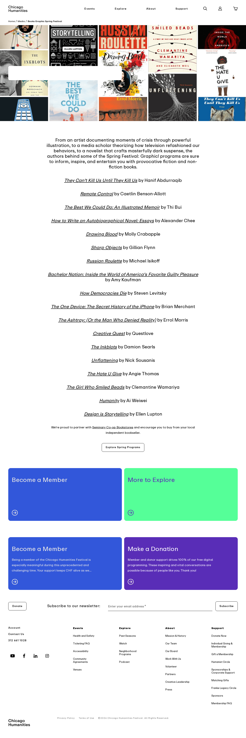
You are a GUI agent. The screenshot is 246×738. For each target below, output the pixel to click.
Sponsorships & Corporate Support (223, 671)
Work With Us (173, 659)
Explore (121, 9)
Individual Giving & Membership (222, 645)
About (151, 9)
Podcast (124, 662)
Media (21, 21)
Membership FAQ (221, 703)
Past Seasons (127, 636)
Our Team (171, 643)
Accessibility (80, 651)
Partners (170, 674)
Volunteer (171, 666)
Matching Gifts (220, 680)
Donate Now (218, 636)
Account (14, 628)
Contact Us (16, 634)
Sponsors (217, 695)
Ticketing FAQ (81, 643)
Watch (123, 643)
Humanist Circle (220, 662)
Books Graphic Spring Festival (45, 21)
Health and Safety (83, 636)
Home (11, 21)
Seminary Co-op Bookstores (112, 427)
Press (168, 689)
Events (89, 9)
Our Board (171, 651)
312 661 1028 (17, 640)
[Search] (205, 9)
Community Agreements (80, 660)
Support (181, 9)
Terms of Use (86, 718)
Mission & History (175, 636)
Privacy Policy (66, 718)
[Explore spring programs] (123, 447)
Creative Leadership (177, 682)
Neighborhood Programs (127, 653)
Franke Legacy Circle (223, 688)
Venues (77, 669)
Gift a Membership (222, 654)
